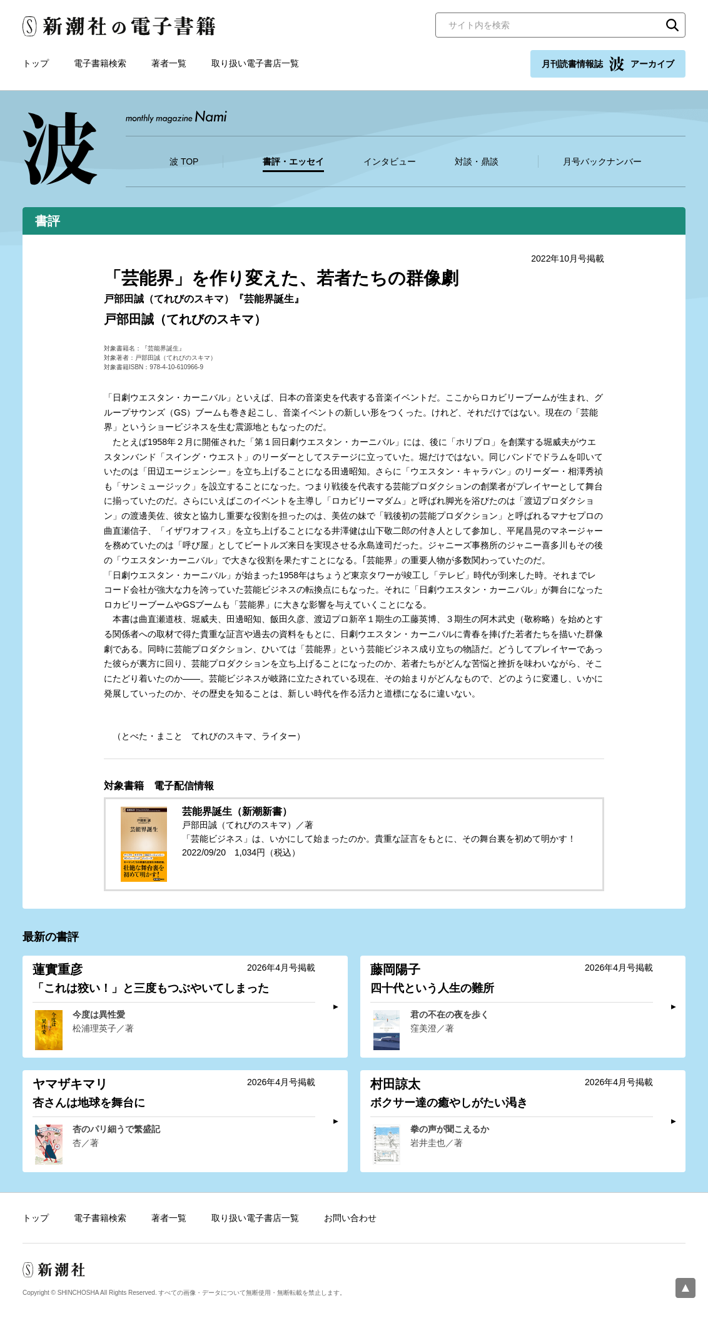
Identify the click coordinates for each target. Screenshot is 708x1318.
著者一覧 (168, 63)
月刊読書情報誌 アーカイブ (608, 63)
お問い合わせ (350, 1218)
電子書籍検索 (100, 63)
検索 (672, 25)
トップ (36, 63)
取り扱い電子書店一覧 (255, 63)
